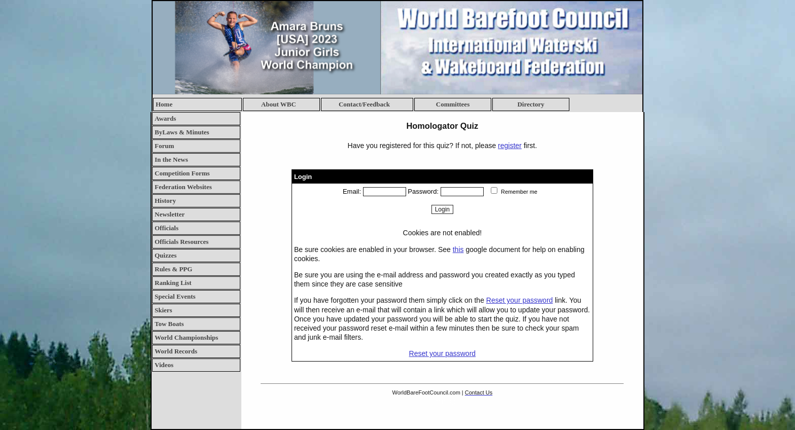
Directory (530, 104)
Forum (164, 146)
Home (164, 104)
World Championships (186, 337)
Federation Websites (183, 187)
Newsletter (170, 214)
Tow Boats (169, 324)
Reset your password (519, 300)
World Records (176, 351)
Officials (166, 228)
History (165, 200)
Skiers (163, 310)
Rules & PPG (173, 269)
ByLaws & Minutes (182, 132)
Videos (164, 365)
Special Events (175, 296)
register (510, 145)
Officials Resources (181, 241)
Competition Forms (182, 173)
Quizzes (165, 255)
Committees (452, 104)
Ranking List (173, 282)
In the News (171, 159)
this (458, 249)
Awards (165, 118)
